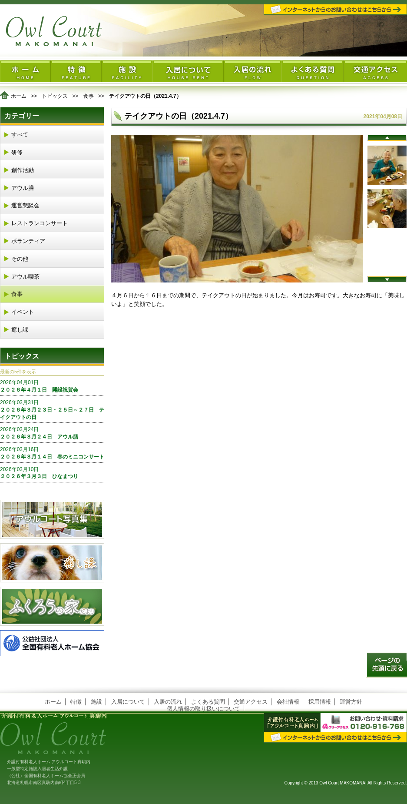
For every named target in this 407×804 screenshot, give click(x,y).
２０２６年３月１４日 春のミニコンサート (52, 453)
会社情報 (288, 701)
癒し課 (19, 329)
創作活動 (22, 170)
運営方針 (351, 701)
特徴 (76, 701)
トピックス (55, 96)
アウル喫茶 (25, 276)
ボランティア (28, 241)
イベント (22, 312)
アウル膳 (22, 188)
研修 (17, 152)
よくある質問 (208, 701)
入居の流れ (168, 701)
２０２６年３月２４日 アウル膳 (52, 433)
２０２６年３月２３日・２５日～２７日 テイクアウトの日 (52, 409)
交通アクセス (251, 701)
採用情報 (319, 701)
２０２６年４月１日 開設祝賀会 (52, 386)
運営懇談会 (25, 205)
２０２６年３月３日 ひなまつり (52, 473)
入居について (128, 701)
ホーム (18, 96)
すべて (19, 134)
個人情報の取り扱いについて (203, 708)
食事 (88, 96)
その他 (19, 259)
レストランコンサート (39, 223)
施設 (96, 701)
